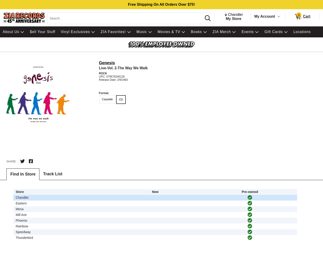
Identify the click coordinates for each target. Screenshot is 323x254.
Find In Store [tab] (23, 174)
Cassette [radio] (107, 99)
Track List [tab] (52, 174)
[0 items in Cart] (302, 16)
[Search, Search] (125, 18)
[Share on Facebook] (31, 161)
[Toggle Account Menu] (279, 17)
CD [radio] (121, 99)
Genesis (107, 63)
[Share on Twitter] (22, 161)
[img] (250, 197)
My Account (264, 16)
